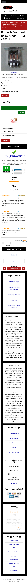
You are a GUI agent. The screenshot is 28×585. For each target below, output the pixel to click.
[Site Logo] (14, 7)
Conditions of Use (14, 443)
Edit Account (14, 556)
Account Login (14, 540)
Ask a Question (6, 140)
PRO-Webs (16, 581)
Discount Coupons (14, 452)
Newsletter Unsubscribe (14, 552)
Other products (14, 261)
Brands (13, 15)
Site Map (14, 447)
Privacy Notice (14, 438)
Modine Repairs (14, 300)
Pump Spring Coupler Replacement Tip (14, 282)
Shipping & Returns (14, 433)
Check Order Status (14, 544)
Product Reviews (14, 548)
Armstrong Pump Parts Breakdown (14, 306)
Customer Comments (14, 563)
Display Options (10, 245)
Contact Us (20, 18)
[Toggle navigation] (4, 2)
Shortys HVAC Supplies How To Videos (14, 288)
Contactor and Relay (20, 22)
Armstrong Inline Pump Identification (14, 295)
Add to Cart (21, 112)
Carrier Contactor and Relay (10, 24)
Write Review (5, 95)
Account (22, 15)
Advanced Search (14, 559)
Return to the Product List (14, 268)
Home (5, 15)
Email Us (14, 483)
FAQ (14, 567)
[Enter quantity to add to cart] (10, 112)
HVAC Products (10, 22)
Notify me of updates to (14, 154)
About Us (7, 18)
